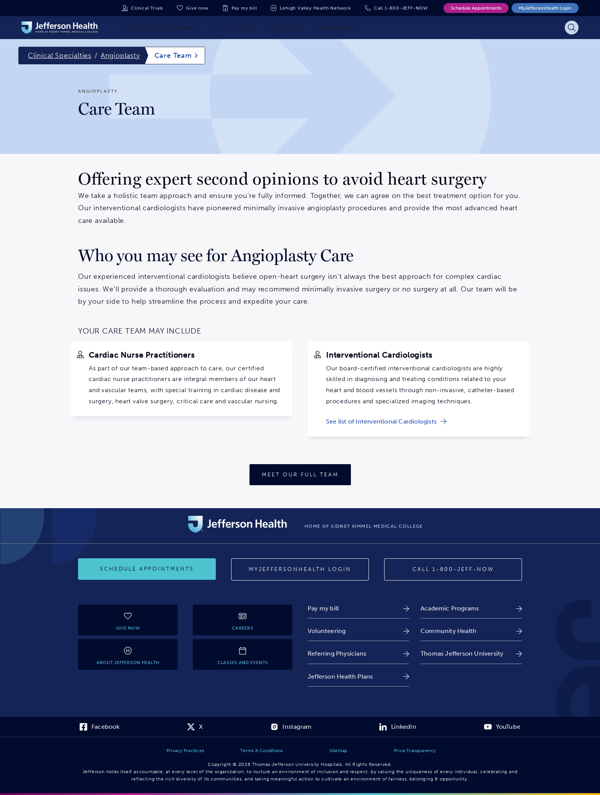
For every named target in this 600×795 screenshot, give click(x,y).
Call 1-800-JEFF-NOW (401, 8)
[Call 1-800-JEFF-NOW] (453, 569)
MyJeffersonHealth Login (545, 8)
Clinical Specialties (59, 55)
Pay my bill (244, 8)
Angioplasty (120, 55)
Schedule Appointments (476, 8)
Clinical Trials (147, 8)
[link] (386, 421)
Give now (197, 8)
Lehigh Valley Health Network (315, 8)
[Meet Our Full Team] (300, 475)
